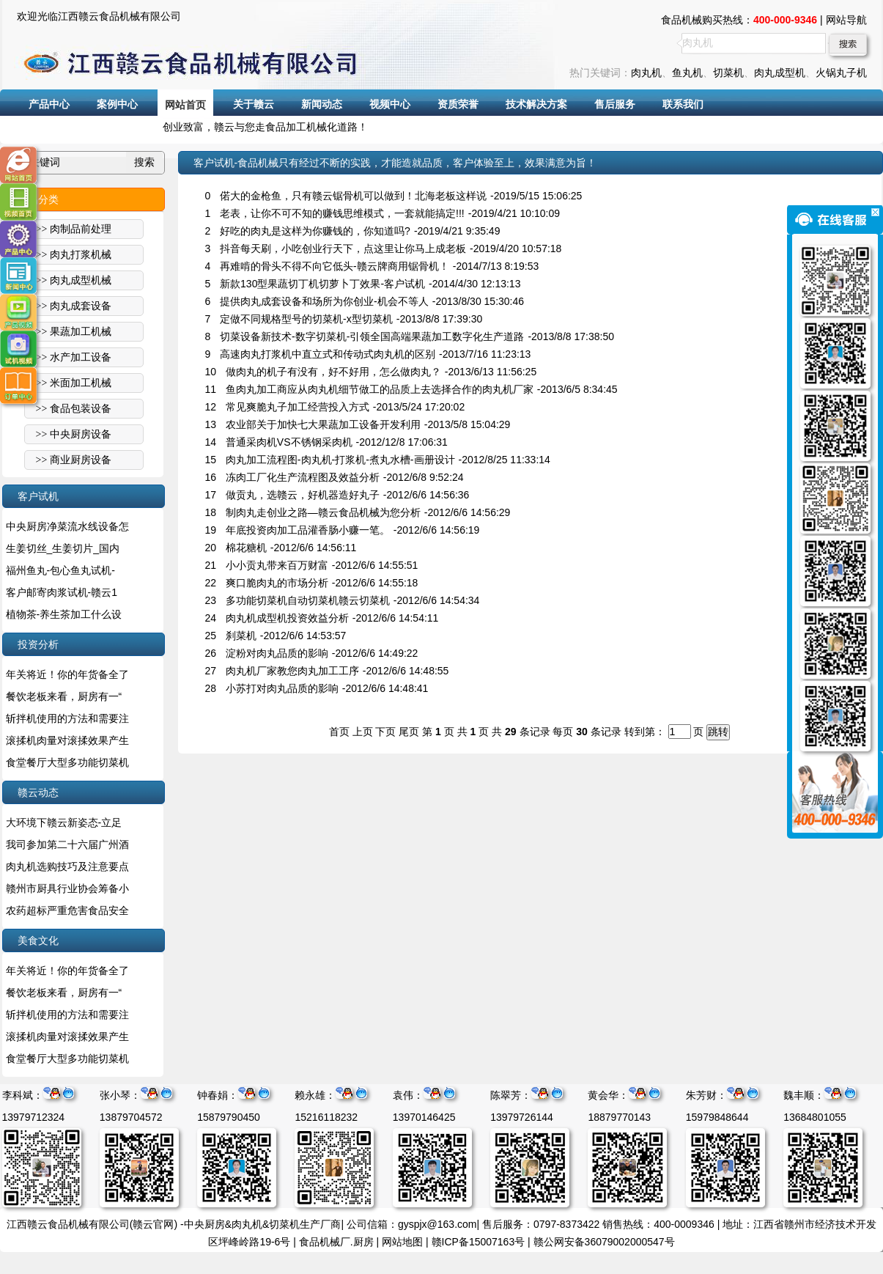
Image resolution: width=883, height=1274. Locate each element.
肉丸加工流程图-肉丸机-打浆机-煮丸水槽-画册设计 (340, 459)
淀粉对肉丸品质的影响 (277, 653)
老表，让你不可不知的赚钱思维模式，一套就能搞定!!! (342, 213)
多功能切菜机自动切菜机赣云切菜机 (308, 600)
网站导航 (846, 20)
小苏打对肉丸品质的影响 (282, 688)
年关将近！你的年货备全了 (67, 674)
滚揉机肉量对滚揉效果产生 (67, 740)
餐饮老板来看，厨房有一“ (64, 696)
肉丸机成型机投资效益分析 (287, 618)
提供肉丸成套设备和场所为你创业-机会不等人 (324, 301)
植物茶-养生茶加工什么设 (64, 614)
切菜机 (728, 72)
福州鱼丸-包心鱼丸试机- (60, 570)
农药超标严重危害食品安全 (67, 910)
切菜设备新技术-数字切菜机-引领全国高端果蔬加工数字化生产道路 (372, 336)
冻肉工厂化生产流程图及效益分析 (303, 477)
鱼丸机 (687, 72)
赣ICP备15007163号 (478, 1242)
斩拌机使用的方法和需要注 (67, 718)
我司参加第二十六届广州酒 (67, 844)
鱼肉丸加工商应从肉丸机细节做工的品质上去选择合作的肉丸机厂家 (379, 389)
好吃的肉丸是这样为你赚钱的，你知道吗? (315, 231)
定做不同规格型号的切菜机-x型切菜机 (306, 319)
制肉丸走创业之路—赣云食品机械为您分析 (323, 512)
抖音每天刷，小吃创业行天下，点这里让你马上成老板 (343, 248)
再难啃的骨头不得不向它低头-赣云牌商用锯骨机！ (334, 266)
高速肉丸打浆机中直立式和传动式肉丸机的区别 (327, 354)
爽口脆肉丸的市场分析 (277, 583)
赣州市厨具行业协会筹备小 (67, 888)
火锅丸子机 (841, 72)
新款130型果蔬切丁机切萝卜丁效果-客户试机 (322, 284)
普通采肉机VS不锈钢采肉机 (289, 442)
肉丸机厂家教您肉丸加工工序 (292, 671)
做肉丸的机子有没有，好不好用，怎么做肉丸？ (333, 372)
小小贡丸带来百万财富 (277, 565)
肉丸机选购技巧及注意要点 (67, 866)
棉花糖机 (246, 547)
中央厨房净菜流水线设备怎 (67, 526)
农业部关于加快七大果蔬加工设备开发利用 (323, 424)
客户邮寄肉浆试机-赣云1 (61, 592)
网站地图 (402, 1242)
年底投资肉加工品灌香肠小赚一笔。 (308, 530)
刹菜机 (241, 635)
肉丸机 (646, 72)
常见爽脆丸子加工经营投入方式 (297, 407)
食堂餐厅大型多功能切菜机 (67, 762)
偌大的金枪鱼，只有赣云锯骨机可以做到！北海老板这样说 (353, 196)
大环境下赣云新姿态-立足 (64, 822)
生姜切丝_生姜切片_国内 (63, 548)
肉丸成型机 (779, 72)
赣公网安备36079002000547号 (604, 1242)
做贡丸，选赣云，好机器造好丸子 (303, 495)
